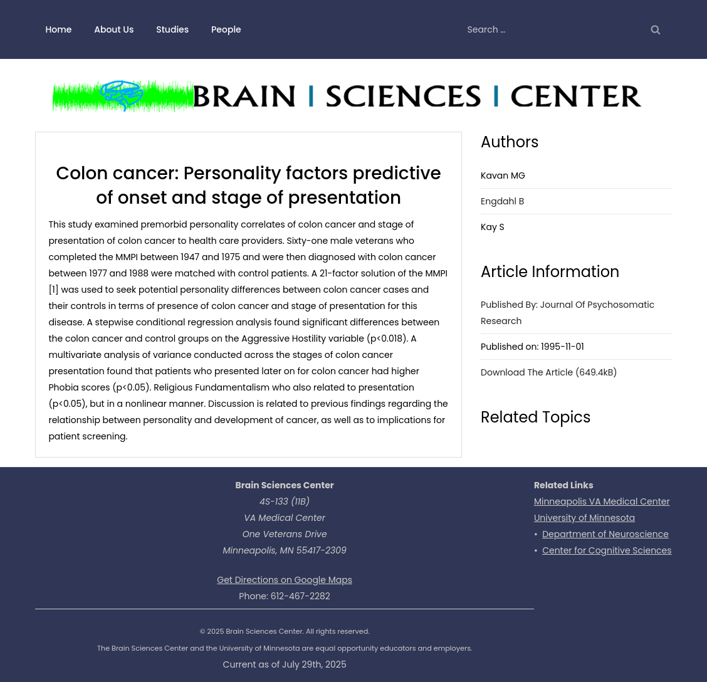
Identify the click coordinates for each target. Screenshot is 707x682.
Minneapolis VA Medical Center (602, 501)
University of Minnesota (584, 518)
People (226, 29)
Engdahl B (502, 201)
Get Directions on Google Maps (284, 580)
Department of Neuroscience (605, 534)
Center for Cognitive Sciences (606, 550)
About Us (114, 29)
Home (58, 29)
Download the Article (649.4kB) (549, 372)
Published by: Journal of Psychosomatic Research (567, 312)
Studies (172, 29)
